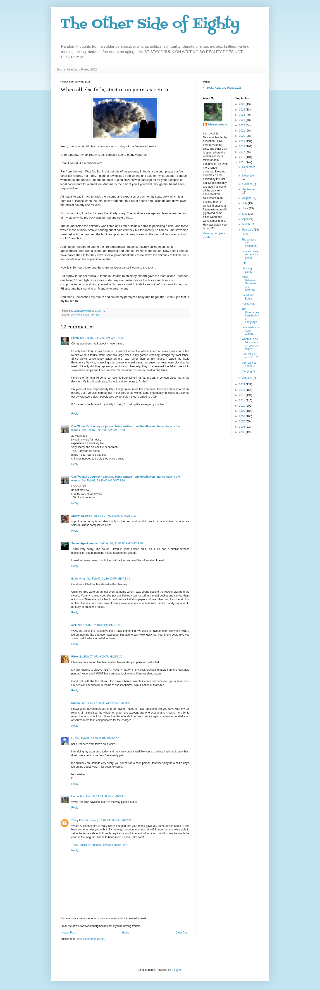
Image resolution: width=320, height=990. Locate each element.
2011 (242, 400)
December (248, 167)
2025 (242, 109)
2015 (242, 162)
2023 (242, 120)
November (248, 175)
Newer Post (69, 932)
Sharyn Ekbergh (81, 515)
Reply (74, 413)
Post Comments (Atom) (91, 938)
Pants (75, 337)
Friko (74, 656)
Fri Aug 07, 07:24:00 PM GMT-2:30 (110, 820)
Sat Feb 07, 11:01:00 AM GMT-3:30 (121, 543)
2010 (242, 405)
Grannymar (78, 578)
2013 (242, 389)
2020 (242, 135)
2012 (242, 395)
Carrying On (248, 371)
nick (74, 625)
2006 (242, 426)
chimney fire (77, 314)
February (248, 229)
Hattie (75, 796)
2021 (242, 130)
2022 (242, 125)
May (245, 213)
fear (87, 314)
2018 (242, 146)
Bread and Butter (247, 297)
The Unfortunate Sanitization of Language (250, 315)
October (247, 184)
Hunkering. (248, 303)
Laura (244, 234)
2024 (242, 114)
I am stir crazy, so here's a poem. (250, 254)
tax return (96, 314)
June (245, 208)
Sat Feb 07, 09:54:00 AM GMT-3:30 (114, 515)
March (246, 224)
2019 (242, 141)
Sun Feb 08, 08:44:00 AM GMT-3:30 (109, 703)
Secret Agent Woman (84, 543)
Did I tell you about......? (249, 356)
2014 (242, 384)
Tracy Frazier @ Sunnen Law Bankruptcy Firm (99, 844)
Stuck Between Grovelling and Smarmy (249, 283)
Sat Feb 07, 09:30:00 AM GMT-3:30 (103, 480)
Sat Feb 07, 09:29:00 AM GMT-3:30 (103, 430)
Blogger (176, 969)
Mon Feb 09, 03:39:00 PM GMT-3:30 (97, 738)
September (249, 189)
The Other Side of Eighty (149, 24)
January (247, 378)
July (245, 203)
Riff (243, 263)
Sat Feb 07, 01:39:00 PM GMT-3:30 (108, 578)
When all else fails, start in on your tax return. (250, 343)
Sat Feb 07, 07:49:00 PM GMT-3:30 (100, 656)
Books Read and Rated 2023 (77, 69)
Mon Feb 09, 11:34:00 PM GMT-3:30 (102, 796)
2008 (242, 416)
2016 (242, 157)
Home (125, 932)
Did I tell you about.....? (249, 364)
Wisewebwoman (217, 126)
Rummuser (78, 703)
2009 (242, 410)
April (245, 219)
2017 (242, 151)
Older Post (181, 932)
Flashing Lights (246, 270)
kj (72, 738)
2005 (242, 432)
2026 (242, 104)
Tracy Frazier (79, 820)
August (246, 198)
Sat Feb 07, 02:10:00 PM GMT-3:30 (99, 625)
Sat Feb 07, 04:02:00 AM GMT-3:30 (101, 337)
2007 (242, 421)
